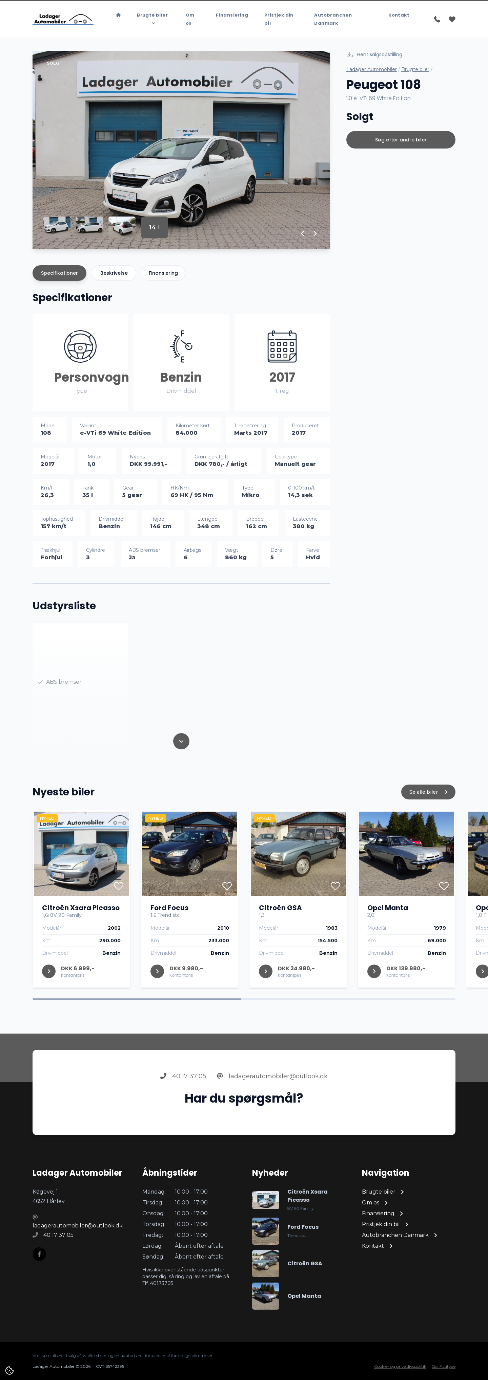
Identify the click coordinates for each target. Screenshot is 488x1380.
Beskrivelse (114, 273)
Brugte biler (415, 69)
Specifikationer (59, 273)
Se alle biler (428, 802)
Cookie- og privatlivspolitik (400, 1366)
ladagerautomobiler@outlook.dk (272, 1086)
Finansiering (163, 273)
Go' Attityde (443, 1366)
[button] (303, 233)
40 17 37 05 (183, 1086)
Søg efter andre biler (401, 139)
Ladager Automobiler (371, 69)
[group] (181, 150)
